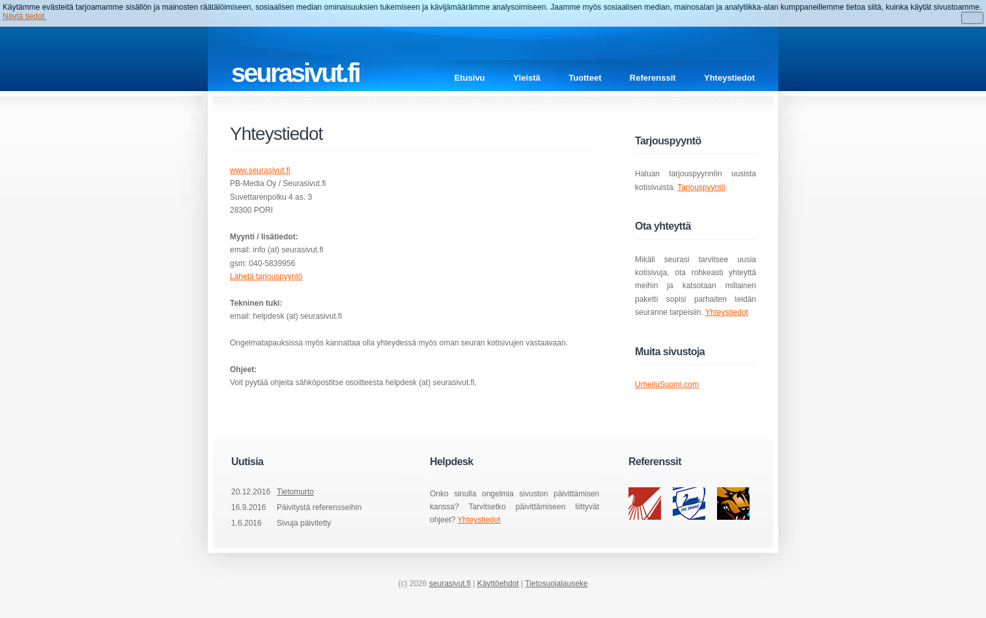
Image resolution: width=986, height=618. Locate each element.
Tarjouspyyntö (701, 187)
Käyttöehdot (498, 583)
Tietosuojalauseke (556, 583)
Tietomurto (295, 491)
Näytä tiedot (24, 16)
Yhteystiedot (729, 78)
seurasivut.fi (450, 583)
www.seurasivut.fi (260, 170)
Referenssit (653, 78)
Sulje (972, 18)
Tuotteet (585, 78)
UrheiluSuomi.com (667, 384)
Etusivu (470, 78)
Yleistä (527, 78)
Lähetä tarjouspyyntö (266, 276)
